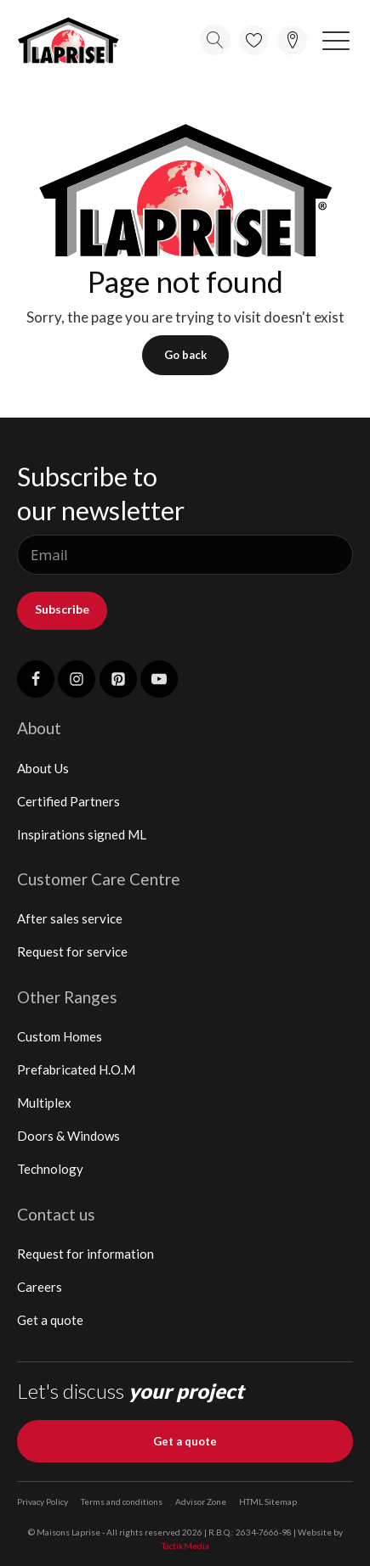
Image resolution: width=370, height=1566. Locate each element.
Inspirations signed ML (81, 834)
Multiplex (44, 1102)
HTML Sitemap (268, 1501)
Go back (185, 355)
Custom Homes (59, 1036)
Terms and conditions (121, 1501)
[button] (336, 40)
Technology (50, 1168)
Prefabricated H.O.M (76, 1069)
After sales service (69, 918)
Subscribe (62, 609)
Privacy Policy (42, 1501)
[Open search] (215, 40)
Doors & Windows (68, 1135)
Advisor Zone (200, 1501)
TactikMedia (185, 1546)
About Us (43, 768)
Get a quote (50, 1319)
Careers (39, 1286)
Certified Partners (68, 801)
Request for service (72, 951)
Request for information (85, 1253)
